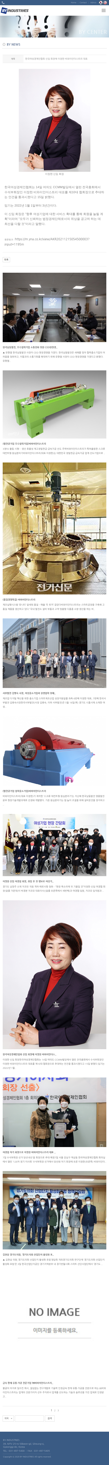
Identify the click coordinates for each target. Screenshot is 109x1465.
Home (73, 3)
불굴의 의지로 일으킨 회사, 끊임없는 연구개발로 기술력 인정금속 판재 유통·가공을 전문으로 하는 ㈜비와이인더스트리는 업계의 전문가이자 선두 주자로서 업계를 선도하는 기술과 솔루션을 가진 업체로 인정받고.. (54, 1392)
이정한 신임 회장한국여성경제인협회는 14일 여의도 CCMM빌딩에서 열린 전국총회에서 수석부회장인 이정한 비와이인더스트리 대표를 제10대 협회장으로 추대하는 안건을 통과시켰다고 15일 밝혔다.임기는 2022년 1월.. (54, 1064)
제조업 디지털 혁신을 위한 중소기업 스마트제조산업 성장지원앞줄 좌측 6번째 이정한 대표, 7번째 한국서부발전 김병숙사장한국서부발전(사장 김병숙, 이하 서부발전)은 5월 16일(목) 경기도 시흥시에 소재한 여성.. (54, 702)
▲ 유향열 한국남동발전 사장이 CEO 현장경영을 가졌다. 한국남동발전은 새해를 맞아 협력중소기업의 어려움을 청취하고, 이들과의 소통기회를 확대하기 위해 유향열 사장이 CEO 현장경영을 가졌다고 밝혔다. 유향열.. (54, 356)
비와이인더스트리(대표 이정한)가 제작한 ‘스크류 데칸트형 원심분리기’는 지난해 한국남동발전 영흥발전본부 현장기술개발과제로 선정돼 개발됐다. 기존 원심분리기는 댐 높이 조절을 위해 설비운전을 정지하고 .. (54, 800)
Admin (93, 3)
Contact (83, 3)
